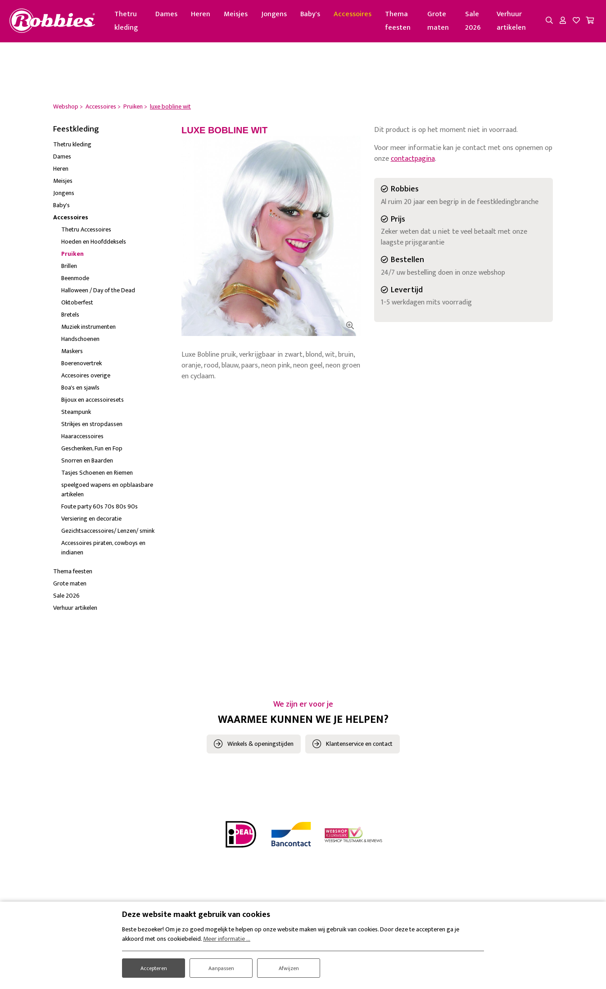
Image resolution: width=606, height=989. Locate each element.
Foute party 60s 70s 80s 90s (99, 509)
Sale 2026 (475, 22)
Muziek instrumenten (88, 329)
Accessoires (360, 15)
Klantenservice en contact (359, 746)
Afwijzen (289, 965)
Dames (174, 15)
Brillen (69, 268)
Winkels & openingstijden (260, 746)
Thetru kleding (137, 22)
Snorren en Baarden (87, 463)
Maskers (72, 353)
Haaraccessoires (82, 438)
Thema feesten (405, 22)
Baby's (318, 15)
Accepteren (153, 965)
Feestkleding (76, 132)
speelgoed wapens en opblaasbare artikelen (107, 492)
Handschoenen (80, 341)
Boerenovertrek (81, 365)
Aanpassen (221, 965)
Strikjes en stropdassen (91, 426)
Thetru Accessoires (86, 232)
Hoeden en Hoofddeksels (93, 244)
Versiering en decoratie (91, 521)
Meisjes (243, 15)
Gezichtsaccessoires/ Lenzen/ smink (107, 533)
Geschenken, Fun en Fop (91, 450)
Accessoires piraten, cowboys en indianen (103, 550)
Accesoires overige (85, 377)
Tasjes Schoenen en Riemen (97, 475)
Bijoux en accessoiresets (92, 402)
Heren (208, 15)
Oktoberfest (77, 304)
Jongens (281, 15)
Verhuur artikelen (510, 22)
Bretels (70, 317)
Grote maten (442, 22)
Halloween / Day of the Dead (98, 292)
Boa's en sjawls (80, 390)
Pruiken (72, 256)
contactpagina (413, 161)
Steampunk (76, 414)
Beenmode (75, 280)
